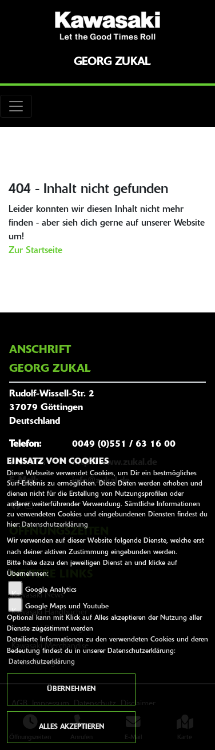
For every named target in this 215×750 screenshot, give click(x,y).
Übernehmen (71, 689)
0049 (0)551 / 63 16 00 (124, 444)
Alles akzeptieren (71, 727)
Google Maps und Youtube (67, 606)
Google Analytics (51, 590)
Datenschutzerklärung (55, 525)
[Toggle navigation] (16, 106)
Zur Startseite (35, 250)
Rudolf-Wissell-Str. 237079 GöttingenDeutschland (51, 408)
